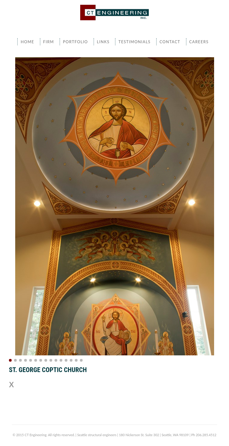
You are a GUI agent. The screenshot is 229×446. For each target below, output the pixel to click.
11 (61, 360)
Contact (170, 41)
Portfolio (75, 41)
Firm (48, 41)
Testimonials (134, 41)
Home (27, 41)
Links (103, 41)
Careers (199, 41)
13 (71, 360)
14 (76, 360)
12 (66, 360)
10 (56, 360)
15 (81, 360)
